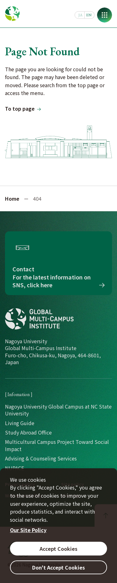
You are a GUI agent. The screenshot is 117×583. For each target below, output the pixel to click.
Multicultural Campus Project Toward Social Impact (57, 445)
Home (12, 198)
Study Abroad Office (28, 432)
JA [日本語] (80, 15)
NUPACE (14, 468)
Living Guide (19, 423)
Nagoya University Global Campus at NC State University (58, 410)
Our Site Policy (28, 530)
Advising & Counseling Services (41, 458)
